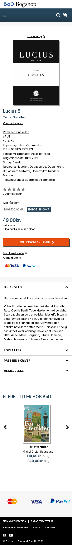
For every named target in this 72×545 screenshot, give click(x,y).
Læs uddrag (34, 36)
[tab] (36, 284)
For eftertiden (38, 447)
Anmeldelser (15, 371)
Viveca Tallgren (13, 123)
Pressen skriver (17, 360)
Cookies (50, 527)
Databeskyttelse (42, 521)
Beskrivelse (13, 287)
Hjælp (37, 527)
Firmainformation (14, 521)
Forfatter (12, 350)
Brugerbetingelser (15, 527)
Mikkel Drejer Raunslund (38, 451)
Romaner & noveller (16, 132)
